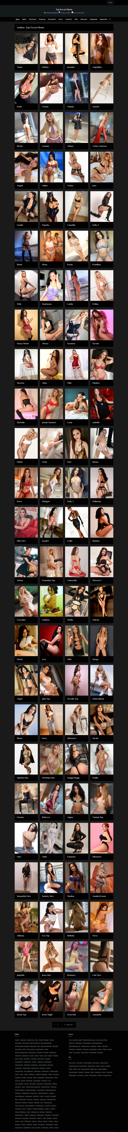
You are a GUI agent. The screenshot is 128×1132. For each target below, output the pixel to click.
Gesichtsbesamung (74, 1046)
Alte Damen (96, 1063)
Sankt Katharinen (30, 1105)
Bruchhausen (40, 1049)
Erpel (16, 1058)
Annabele (97, 1015)
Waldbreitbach (19, 1115)
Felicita (96, 620)
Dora (44, 738)
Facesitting (79, 1049)
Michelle (21, 422)
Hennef (48, 1068)
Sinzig (24, 1108)
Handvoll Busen (73, 1066)
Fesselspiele (92, 1052)
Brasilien (49, 1118)
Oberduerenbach (43, 1093)
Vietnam (40, 1121)
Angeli (20, 186)
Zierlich (103, 1066)
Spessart (29, 1108)
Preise (110, 2)
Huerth (17, 1074)
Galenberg (41, 1062)
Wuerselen (26, 1118)
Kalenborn (32, 1074)
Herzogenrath (19, 1071)
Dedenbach (25, 1055)
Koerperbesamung (97, 1043)
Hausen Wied (26, 1068)
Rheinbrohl (18, 1102)
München (84, 19)
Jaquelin (21, 975)
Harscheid (50, 1065)
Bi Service (72, 1043)
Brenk (24, 1049)
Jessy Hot (46, 975)
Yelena (20, 580)
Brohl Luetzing (31, 1049)
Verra (95, 936)
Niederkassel (41, 1090)
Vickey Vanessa (100, 146)
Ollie (69, 383)
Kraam (56, 1077)
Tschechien (45, 1127)
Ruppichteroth (48, 1102)
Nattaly (70, 107)
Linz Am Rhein (19, 1083)
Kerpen (50, 1074)
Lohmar (26, 1083)
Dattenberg (53, 1052)
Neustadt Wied (45, 1087)
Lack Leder (76, 1052)
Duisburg (42, 19)
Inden (21, 1074)
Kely (69, 462)
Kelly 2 (96, 225)
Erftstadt (55, 1055)
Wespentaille (72, 1075)
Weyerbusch (55, 1115)
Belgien (45, 1121)
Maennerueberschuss (89, 1040)
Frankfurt (69, 19)
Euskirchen (41, 1058)
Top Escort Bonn (64, 9)
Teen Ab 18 (72, 1063)
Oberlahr (51, 1093)
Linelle (20, 225)
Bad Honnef (26, 1043)
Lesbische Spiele (77, 1040)
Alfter (36, 1040)
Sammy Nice (48, 896)
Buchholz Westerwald (21, 1052)
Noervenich (33, 1093)
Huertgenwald (54, 1071)
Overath (47, 1096)
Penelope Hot (48, 778)
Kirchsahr (29, 1077)
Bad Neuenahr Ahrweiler (22, 1046)
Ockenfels (36, 1096)
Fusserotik (72, 1049)
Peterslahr (53, 1096)
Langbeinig (80, 1075)
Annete (96, 107)
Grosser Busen (83, 1066)
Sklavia (110, 1049)
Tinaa (19, 67)
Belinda (71, 936)
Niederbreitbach (20, 1090)
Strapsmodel (92, 1075)
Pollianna (97, 501)
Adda (44, 857)
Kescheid (55, 1074)
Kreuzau (17, 1080)
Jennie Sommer (49, 422)
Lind (49, 1080)
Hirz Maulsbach (28, 1071)
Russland (38, 1127)
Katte (19, 107)
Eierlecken (86, 1049)
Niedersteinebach (51, 1090)
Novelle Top (73, 699)
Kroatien (35, 1124)
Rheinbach (43, 1099)
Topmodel (109, 1072)
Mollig (75, 1069)
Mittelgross (93, 1069)
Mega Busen (91, 1066)
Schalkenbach (40, 1105)
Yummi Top (98, 817)
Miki (69, 659)
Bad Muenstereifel (46, 1043)
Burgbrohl (40, 1052)
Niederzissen (26, 1093)
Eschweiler (27, 1058)
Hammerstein (42, 1065)
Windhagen (18, 1118)
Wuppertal (93, 19)
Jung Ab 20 (79, 1063)
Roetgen (24, 1102)
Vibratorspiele (87, 1043)
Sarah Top (22, 1015)
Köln (76, 19)
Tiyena (45, 107)
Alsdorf (41, 1040)
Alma (44, 383)
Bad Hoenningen (35, 1043)
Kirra (19, 501)
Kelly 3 (70, 501)
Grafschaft (27, 1065)
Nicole (96, 738)
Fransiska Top (49, 580)
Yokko (45, 186)
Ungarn (56, 1127)
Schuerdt (47, 1105)
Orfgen (42, 1096)
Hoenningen (37, 1071)
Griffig (70, 1069)
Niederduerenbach (31, 1090)
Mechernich (40, 1083)
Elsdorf (50, 1055)
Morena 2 (97, 580)
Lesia (70, 422)
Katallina (97, 264)
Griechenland (49, 1124)
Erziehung (100, 1052)
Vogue (70, 817)
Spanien (55, 1118)
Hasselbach (18, 1068)
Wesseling (48, 1115)
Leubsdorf (44, 1080)
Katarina (71, 857)
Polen (32, 1127)
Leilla (70, 541)
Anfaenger (98, 1072)
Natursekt (105, 1046)
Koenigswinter (49, 1077)
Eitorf (45, 1055)
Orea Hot (71, 1015)
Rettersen (36, 1099)
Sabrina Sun (23, 778)
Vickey (70, 186)
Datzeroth (18, 1055)
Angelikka (97, 67)
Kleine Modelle (85, 1069)
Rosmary (71, 975)
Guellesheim (34, 1065)
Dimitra (96, 383)
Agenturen (103, 19)
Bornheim (55, 1046)
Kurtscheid (29, 1080)
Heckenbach (35, 1068)
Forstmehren (27, 1062)
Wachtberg (49, 1112)
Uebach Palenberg (20, 1112)
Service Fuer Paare (101, 1040)
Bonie (20, 264)
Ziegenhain (33, 1118)
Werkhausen (40, 1115)
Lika (19, 857)
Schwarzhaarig (73, 1072)
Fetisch (99, 1046)
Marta (20, 659)
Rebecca (46, 817)
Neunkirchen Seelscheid (33, 1087)
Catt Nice (97, 975)
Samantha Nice (24, 896)
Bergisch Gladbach (46, 1046)
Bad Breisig (18, 1043)
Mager (98, 1066)
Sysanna (71, 343)
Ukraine (51, 1127)
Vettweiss (42, 1112)
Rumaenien (41, 1124)
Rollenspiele (93, 1049)
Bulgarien (18, 1124)
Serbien (23, 1124)
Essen (60, 19)
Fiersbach (47, 1058)
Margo (96, 659)
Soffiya (45, 67)
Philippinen (27, 1121)
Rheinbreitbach (51, 1099)
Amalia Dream (99, 896)
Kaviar (71, 1052)
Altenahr (46, 1040)
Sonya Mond (23, 343)
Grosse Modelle (102, 1069)
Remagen (30, 1099)
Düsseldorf (52, 19)
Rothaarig (87, 1072)
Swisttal (46, 1108)
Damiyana (47, 304)
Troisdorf (52, 1108)
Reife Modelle (88, 1063)
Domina (100, 1049)
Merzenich (18, 1087)
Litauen (56, 1121)
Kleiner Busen (104, 1063)
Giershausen (48, 1062)
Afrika (44, 1118)
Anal (70, 1040)
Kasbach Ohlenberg (41, 1074)
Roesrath (30, 1102)
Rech (16, 1099)
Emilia (96, 778)
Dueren (36, 1055)
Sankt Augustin (19, 1105)
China (22, 1121)
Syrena (96, 343)
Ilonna (96, 462)
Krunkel (23, 1080)
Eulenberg (34, 1058)
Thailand (34, 1121)
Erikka (96, 304)
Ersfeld (21, 1058)
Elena (44, 264)
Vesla (44, 462)
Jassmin (71, 67)
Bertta (20, 146)
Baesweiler (33, 1046)
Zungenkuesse (85, 1046)
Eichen (41, 1055)
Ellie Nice (21, 541)
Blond (92, 1072)
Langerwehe (36, 1080)
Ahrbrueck (23, 1040)
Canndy (46, 146)
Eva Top (46, 936)
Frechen (34, 1062)
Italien (56, 1124)
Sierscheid (18, 1108)
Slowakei (29, 1124)
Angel (19, 699)
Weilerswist (33, 1115)
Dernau (31, 1055)
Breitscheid (18, 1049)
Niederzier (18, 1093)
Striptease (93, 1046)
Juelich (26, 1074)
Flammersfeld (19, 1062)
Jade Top (46, 699)
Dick (79, 1069)
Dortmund (32, 19)
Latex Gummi (85, 1052)
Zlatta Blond (98, 699)
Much (23, 1087)
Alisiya (70, 146)
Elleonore (72, 738)
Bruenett (80, 1072)
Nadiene (46, 620)
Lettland (50, 1121)
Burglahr (46, 1052)
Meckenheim (48, 1083)
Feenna (20, 817)
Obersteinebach (19, 1096)
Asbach (52, 1040)
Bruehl (46, 1049)
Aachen (17, 1040)
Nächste (69, 1025)
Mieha (20, 462)
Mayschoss (32, 1083)
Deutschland (18, 1127)
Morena (21, 383)
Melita (70, 620)
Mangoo (46, 501)
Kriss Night (47, 1015)
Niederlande (26, 1127)
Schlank (108, 1066)
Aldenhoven (30, 1040)
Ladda (70, 304)
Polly (19, 304)
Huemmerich (45, 1071)
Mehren (55, 1083)
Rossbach (37, 1102)
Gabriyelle (72, 580)
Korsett (105, 1049)
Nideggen (53, 1087)
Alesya (45, 343)
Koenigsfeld (40, 1077)
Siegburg (53, 1105)
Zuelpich (39, 1118)
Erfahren (99, 1075)
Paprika (46, 225)
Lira (44, 659)
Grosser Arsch (107, 1075)
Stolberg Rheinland (38, 1108)
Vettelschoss (34, 1112)
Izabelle (96, 422)
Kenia (70, 264)
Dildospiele (79, 1043)
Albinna (20, 936)
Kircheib (23, 1077)
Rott (42, 1102)
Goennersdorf (19, 1065)
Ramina (96, 541)
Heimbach (42, 1068)
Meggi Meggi (73, 778)
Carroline (21, 620)
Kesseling (18, 1077)
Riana (19, 738)
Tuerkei (17, 1121)
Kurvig (104, 1072)
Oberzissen (28, 1096)
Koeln (34, 1077)
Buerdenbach (32, 1052)
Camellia (71, 225)
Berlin (24, 19)
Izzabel (45, 541)
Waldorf (26, 1115)
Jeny (95, 186)
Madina (71, 896)
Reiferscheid (22, 1099)
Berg (38, 1046)
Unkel (28, 1112)
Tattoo (86, 1075)
